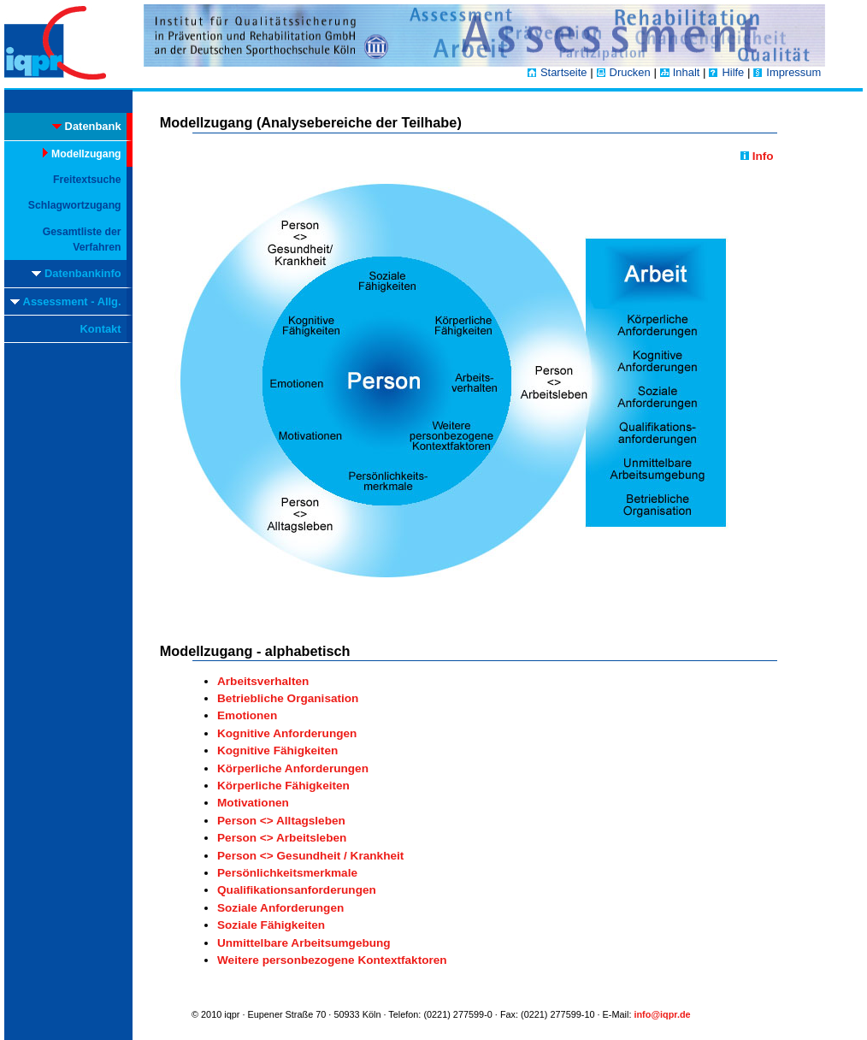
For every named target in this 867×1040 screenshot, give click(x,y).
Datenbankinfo (76, 273)
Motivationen (253, 802)
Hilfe (733, 72)
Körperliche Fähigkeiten (283, 785)
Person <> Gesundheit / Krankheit (310, 855)
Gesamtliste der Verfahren (82, 239)
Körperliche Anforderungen (293, 768)
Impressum (793, 72)
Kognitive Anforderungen (287, 733)
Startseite (563, 72)
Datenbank (86, 126)
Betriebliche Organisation (287, 698)
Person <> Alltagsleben (281, 820)
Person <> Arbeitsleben (281, 837)
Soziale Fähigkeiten (271, 925)
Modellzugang (82, 154)
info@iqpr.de (662, 1014)
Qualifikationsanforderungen (296, 889)
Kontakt (100, 328)
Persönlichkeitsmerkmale (287, 872)
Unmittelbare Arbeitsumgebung (304, 943)
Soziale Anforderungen (280, 907)
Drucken (630, 72)
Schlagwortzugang (74, 205)
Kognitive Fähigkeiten (277, 750)
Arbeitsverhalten (263, 681)
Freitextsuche (87, 180)
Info (757, 156)
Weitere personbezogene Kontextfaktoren (332, 960)
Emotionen (247, 715)
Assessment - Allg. (65, 301)
